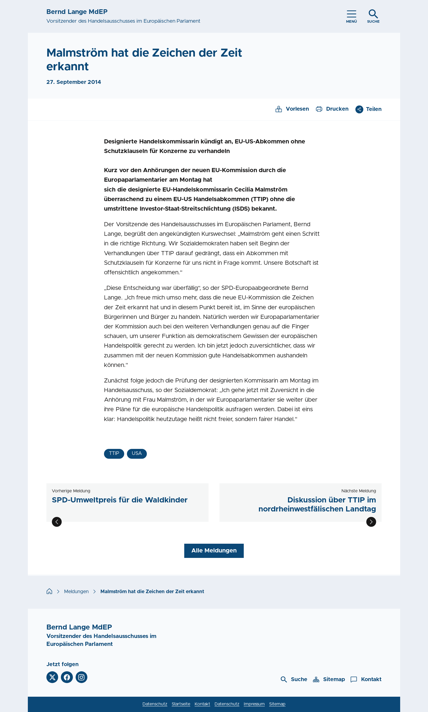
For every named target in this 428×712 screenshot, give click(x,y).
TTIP (114, 453)
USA (137, 453)
